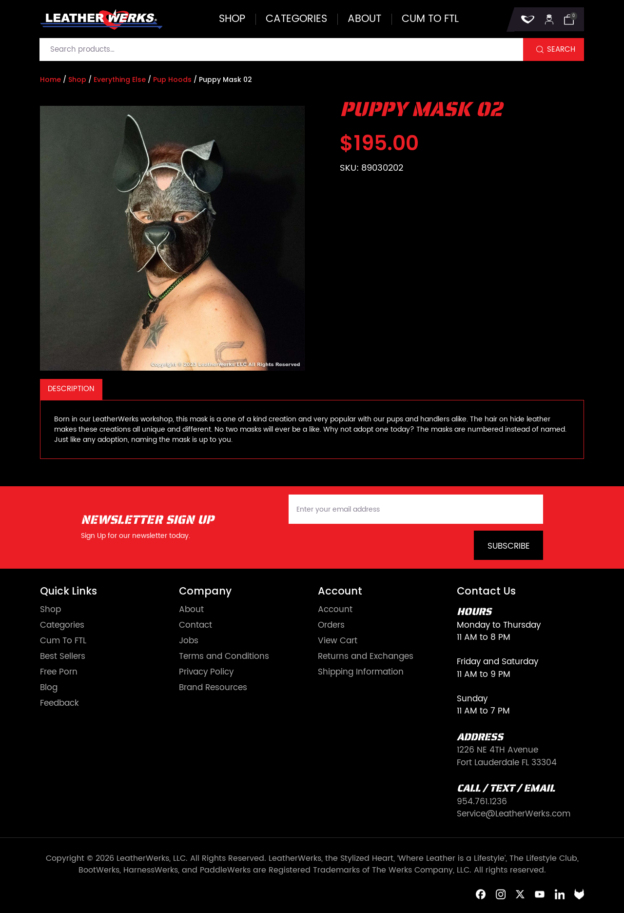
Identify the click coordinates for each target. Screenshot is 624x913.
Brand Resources (213, 688)
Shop (232, 19)
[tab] (71, 389)
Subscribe (509, 546)
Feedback (59, 703)
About (364, 19)
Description (71, 389)
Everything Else (120, 79)
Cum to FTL (430, 19)
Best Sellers (62, 657)
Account (335, 610)
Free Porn (59, 672)
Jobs (188, 641)
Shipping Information (361, 672)
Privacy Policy (206, 672)
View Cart (337, 641)
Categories (296, 19)
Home (50, 79)
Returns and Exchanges (365, 657)
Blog (49, 688)
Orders (331, 625)
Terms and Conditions (224, 657)
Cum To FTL (63, 641)
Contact (195, 625)
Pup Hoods (172, 79)
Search (561, 49)
